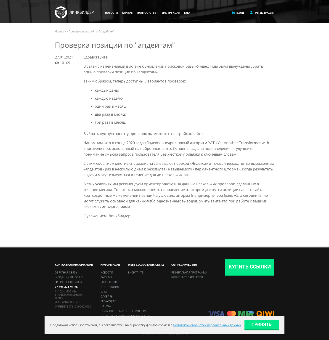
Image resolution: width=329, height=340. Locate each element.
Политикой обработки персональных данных (207, 325)
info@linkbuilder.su (69, 277)
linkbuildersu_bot (72, 282)
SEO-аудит (108, 301)
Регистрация (262, 12)
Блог (187, 12)
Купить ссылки (250, 267)
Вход (237, 12)
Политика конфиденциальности (125, 315)
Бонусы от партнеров (187, 277)
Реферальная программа (189, 272)
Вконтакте (135, 272)
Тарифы (127, 12)
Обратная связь (66, 272)
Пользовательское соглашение (124, 311)
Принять (262, 324)
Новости (111, 12)
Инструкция (171, 12)
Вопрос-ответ (147, 12)
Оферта (106, 306)
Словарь (107, 296)
